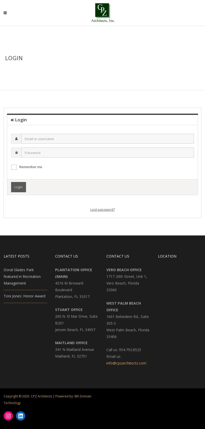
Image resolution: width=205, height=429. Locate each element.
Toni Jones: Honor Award (24, 296)
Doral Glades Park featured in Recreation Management (22, 276)
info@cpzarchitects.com (126, 363)
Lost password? (102, 209)
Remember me (30, 167)
